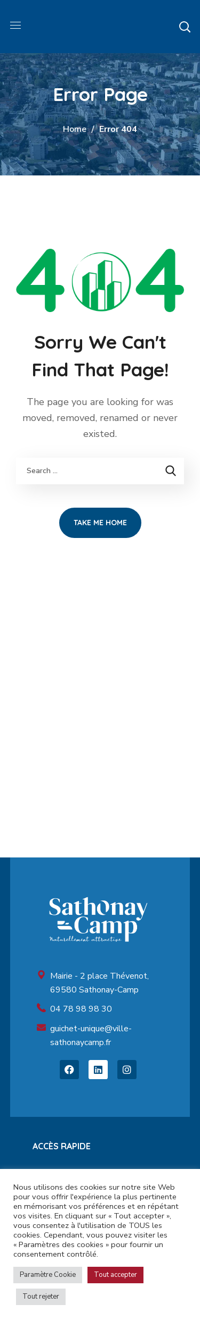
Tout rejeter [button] (40, 1296)
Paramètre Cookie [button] (48, 1275)
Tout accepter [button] (115, 1275)
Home (74, 129)
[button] (184, 26)
